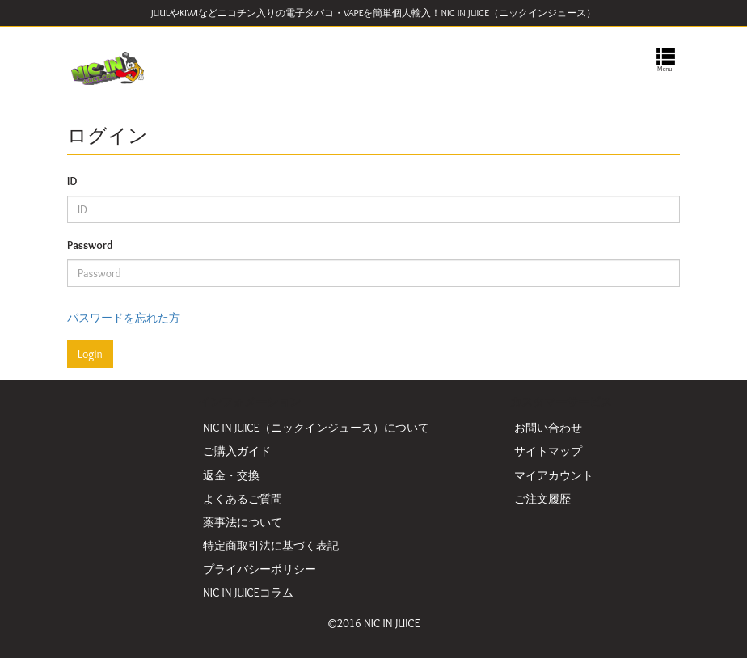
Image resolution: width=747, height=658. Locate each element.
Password (89, 245)
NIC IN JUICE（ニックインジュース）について (316, 427)
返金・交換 (231, 475)
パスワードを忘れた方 (123, 317)
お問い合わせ (548, 427)
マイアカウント (553, 475)
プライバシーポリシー (259, 569)
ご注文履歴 (542, 498)
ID (72, 181)
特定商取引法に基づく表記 (271, 545)
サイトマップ (548, 451)
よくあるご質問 (242, 498)
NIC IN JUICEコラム (248, 592)
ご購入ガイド (237, 451)
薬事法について (242, 522)
